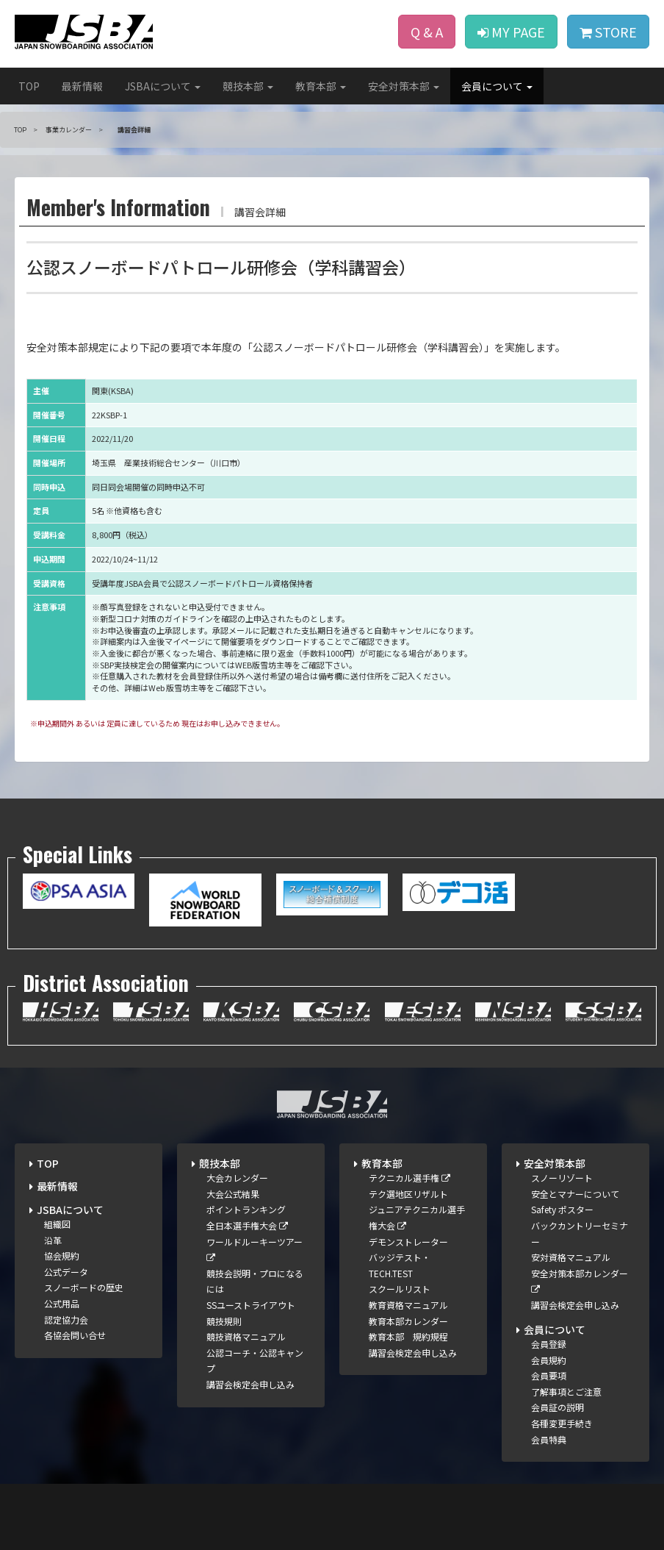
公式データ (66, 1271)
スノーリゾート (562, 1177)
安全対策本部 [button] (403, 86)
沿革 (53, 1240)
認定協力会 (66, 1319)
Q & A (427, 31)
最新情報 (82, 86)
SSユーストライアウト (250, 1305)
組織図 (57, 1224)
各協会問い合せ (75, 1335)
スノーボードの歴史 (83, 1287)
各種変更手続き (562, 1423)
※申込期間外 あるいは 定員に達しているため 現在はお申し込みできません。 (157, 723)
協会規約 (61, 1255)
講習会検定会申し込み (250, 1384)
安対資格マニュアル (570, 1257)
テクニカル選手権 (409, 1177)
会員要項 (548, 1375)
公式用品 (61, 1303)
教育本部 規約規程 (408, 1336)
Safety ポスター (562, 1209)
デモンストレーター (408, 1241)
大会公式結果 (232, 1194)
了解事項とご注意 (566, 1391)
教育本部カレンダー (408, 1321)
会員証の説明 (557, 1407)
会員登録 (548, 1344)
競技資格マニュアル (246, 1336)
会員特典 (548, 1439)
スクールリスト (399, 1288)
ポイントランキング (246, 1209)
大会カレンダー (237, 1177)
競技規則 (224, 1321)
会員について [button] (497, 86)
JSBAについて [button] (163, 86)
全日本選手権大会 (247, 1225)
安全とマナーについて (575, 1194)
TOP (29, 86)
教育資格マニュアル (408, 1305)
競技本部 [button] (248, 86)
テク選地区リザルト (408, 1194)
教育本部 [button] (320, 86)
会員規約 (548, 1360)
